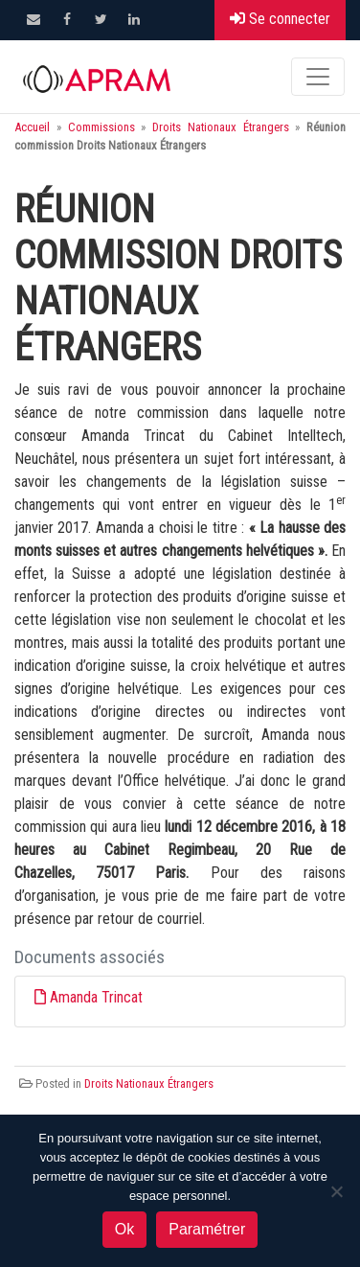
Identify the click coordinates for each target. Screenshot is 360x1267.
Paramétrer (207, 1229)
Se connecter (280, 19)
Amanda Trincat (96, 997)
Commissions (101, 127)
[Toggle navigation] (318, 77)
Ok (124, 1229)
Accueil (32, 127)
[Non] (336, 1191)
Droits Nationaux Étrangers (220, 127)
